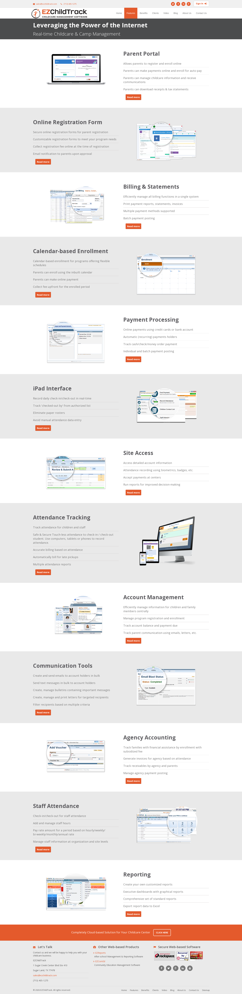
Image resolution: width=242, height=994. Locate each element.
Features (131, 13)
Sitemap (206, 990)
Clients (155, 13)
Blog (175, 13)
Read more (133, 97)
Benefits (144, 13)
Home (119, 13)
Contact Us (201, 13)
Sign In (201, 4)
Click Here (162, 932)
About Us (186, 13)
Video (166, 13)
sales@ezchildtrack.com (46, 4)
